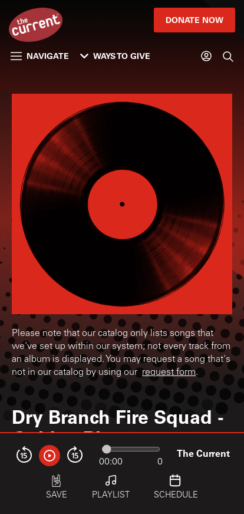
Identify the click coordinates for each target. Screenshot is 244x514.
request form (169, 372)
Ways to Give (115, 55)
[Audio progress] (130, 449)
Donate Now (194, 19)
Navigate (40, 55)
